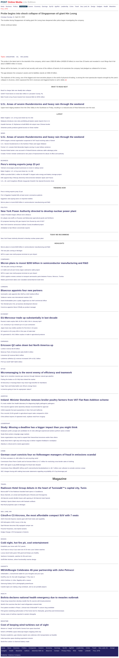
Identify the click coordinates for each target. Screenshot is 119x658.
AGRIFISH (4, 396)
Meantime (112, 6)
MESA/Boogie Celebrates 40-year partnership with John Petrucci (37, 570)
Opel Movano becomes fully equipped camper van (17, 525)
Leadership (64, 6)
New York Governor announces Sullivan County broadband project (22, 224)
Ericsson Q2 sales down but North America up (27, 345)
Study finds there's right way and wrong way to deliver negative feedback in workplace (28, 440)
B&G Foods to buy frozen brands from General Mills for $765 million (23, 97)
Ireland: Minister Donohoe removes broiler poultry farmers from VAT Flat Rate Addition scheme (55, 400)
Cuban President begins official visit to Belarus (16, 215)
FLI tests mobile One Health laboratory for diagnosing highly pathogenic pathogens (27, 403)
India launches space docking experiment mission (17, 638)
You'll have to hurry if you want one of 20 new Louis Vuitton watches (23, 549)
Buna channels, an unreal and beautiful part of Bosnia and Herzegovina (24, 495)
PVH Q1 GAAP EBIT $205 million (11, 362)
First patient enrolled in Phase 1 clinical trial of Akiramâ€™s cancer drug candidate (27, 607)
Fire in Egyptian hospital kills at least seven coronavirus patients (21, 195)
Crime (71, 6)
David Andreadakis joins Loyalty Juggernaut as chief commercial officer (24, 300)
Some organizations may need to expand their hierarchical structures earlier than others (29, 437)
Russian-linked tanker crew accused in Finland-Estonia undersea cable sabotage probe (29, 150)
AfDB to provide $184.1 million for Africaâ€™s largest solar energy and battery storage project (31, 174)
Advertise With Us (38, 651)
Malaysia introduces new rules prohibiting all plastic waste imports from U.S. (25, 121)
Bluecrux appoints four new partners (21, 290)
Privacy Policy (66, 651)
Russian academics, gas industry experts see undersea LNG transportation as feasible (29, 635)
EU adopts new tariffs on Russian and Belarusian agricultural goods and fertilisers (27, 218)
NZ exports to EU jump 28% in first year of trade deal (18, 331)
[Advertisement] (15, 38)
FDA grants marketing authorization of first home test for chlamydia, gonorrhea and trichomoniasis (32, 611)
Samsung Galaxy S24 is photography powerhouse (17, 583)
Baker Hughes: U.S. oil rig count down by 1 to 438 (17, 171)
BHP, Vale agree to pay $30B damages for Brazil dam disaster (21, 465)
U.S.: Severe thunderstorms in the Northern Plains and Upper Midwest (23, 144)
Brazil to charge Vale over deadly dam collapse (16, 90)
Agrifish (57, 6)
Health (106, 6)
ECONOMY (4, 314)
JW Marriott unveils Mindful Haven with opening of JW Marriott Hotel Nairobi (25, 498)
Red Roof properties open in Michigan (13, 504)
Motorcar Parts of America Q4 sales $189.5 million (17, 352)
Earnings (45, 6)
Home (3, 648)
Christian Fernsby (7, 17)
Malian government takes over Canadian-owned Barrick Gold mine (22, 280)
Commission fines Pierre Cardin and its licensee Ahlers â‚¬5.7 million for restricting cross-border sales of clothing (37, 461)
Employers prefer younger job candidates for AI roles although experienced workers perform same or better (35, 431)
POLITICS (4, 207)
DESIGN (3, 539)
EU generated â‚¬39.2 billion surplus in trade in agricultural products (23, 334)
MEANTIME (4, 621)
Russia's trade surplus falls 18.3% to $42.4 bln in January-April (21, 321)
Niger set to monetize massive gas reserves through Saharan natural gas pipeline (27, 376)
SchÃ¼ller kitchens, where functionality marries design (18, 559)
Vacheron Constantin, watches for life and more (16, 556)
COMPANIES (5, 259)
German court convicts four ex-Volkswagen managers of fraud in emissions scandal (48, 454)
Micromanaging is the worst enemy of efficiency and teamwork (36, 372)
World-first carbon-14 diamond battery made (15, 641)
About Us (49, 651)
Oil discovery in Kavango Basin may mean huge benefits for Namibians (24, 382)
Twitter (80, 651)
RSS (74, 651)
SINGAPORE (10, 57)
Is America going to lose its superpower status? (16, 389)
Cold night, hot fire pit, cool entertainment (24, 542)
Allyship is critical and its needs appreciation (15, 444)
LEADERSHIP (5, 423)
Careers (30, 6)
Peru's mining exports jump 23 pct (20, 164)
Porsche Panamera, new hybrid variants (14, 529)
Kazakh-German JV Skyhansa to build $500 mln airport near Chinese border (25, 124)
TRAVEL (3, 484)
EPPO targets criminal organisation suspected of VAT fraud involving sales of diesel (28, 140)
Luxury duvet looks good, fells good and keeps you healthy (20, 553)
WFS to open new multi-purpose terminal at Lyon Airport (19, 254)
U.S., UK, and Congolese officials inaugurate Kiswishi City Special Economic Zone (27, 181)
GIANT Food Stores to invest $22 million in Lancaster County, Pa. (22, 93)
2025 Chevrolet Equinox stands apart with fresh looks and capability (23, 519)
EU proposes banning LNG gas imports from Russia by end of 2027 (22, 221)
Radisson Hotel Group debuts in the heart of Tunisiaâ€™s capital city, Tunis (44, 488)
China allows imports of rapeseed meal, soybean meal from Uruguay (23, 416)
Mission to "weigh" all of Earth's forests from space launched (20, 628)
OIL (17, 57)
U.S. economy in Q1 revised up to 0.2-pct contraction (18, 324)
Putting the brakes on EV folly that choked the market (18, 379)
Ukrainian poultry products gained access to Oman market (19, 127)
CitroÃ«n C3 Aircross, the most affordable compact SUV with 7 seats (40, 515)
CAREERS (4, 286)
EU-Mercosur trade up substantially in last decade (29, 317)
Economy (37, 6)
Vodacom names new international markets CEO (16, 297)
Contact (56, 651)
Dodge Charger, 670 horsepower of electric (15, 532)
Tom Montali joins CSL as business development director (19, 304)
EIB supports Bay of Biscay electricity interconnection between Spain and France (27, 178)
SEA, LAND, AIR (6, 511)
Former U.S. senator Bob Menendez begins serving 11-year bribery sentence (26, 147)
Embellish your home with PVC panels (13, 546)
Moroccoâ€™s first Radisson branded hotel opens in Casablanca (22, 491)
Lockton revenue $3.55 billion (10, 348)
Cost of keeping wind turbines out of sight (25, 625)
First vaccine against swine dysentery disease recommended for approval (24, 407)
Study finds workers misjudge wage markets (15, 434)
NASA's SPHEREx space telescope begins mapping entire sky (21, 631)
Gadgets (99, 6)
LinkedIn (88, 651)
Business (9, 6)
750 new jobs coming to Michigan (11, 250)
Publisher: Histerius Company (11, 655)
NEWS (3, 133)
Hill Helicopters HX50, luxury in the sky (13, 522)
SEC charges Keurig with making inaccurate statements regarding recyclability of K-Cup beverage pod (34, 471)
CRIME (3, 451)
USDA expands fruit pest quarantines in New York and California (21, 410)
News (2, 6)
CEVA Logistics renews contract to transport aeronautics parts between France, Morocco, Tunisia (32, 276)
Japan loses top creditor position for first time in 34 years (19, 328)
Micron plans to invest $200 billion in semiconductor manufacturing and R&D (25, 202)
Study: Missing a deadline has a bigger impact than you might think (39, 427)
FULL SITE (96, 651)
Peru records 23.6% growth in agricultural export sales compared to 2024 (24, 413)
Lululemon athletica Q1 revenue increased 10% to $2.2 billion (21, 358)
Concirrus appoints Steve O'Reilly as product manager (18, 307)
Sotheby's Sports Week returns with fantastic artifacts (18, 501)
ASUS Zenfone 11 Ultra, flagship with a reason (16, 580)
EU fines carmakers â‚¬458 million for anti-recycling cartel (19, 458)
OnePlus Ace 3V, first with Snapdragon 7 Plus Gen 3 (18, 577)
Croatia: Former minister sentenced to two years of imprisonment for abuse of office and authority (32, 153)
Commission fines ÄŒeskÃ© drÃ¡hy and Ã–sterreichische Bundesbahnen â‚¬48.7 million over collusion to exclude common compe (43, 468)
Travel (77, 6)
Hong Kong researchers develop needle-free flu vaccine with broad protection (26, 601)
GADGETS (4, 566)
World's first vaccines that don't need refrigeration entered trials (21, 604)
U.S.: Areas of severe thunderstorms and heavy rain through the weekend (42, 104)
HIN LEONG (24, 57)
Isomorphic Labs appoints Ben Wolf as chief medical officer (20, 294)
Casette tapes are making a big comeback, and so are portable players (24, 587)
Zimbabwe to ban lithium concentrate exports (15, 228)
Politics (15, 6)
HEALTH (3, 593)
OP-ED (3, 369)
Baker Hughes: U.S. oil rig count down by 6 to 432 (17, 118)
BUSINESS (4, 160)
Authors (26, 651)
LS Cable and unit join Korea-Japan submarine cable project (20, 270)
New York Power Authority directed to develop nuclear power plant (38, 211)
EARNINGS (4, 341)
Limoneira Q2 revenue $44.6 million (12, 355)
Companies (23, 6)
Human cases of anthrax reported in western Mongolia (18, 614)
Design (93, 6)
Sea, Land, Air (84, 6)
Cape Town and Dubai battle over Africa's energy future (19, 386)
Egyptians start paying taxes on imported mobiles (17, 198)
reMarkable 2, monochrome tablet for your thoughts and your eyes (22, 573)
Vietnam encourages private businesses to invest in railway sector (22, 168)
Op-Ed (51, 6)
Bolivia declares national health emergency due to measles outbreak (39, 597)
